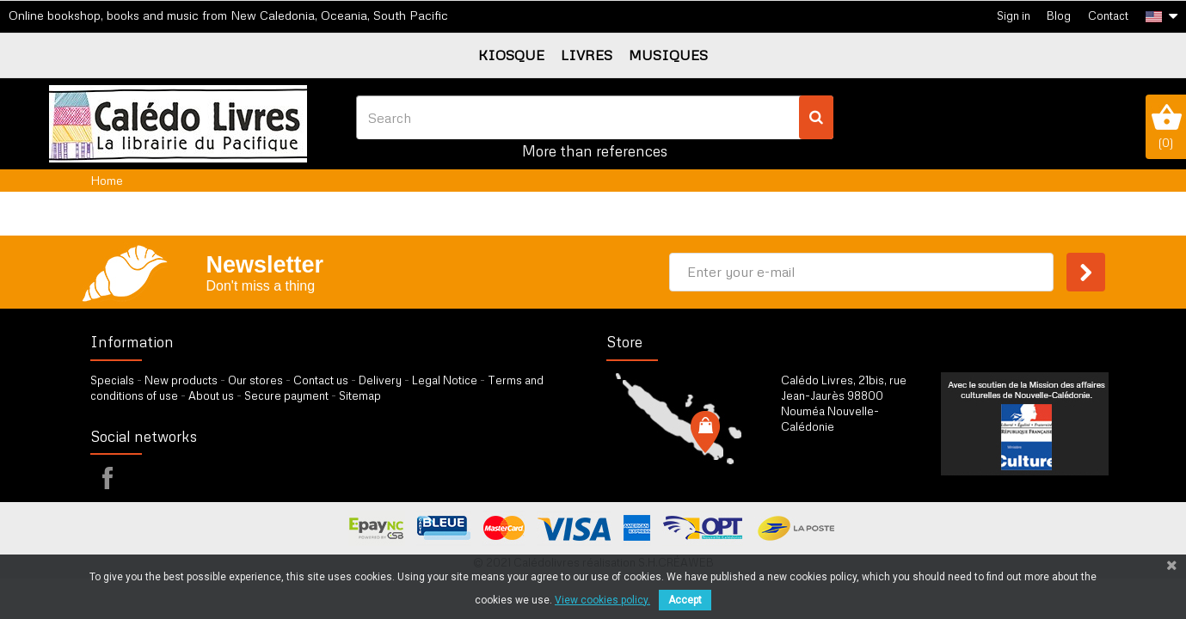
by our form (856, 469)
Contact (1108, 15)
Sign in (1013, 15)
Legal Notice (444, 380)
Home (106, 180)
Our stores (255, 380)
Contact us (320, 380)
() (1166, 126)
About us (211, 395)
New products (181, 380)
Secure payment (286, 395)
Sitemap (360, 395)
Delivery (380, 380)
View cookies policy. (602, 600)
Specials (112, 380)
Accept (685, 600)
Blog (1059, 15)
